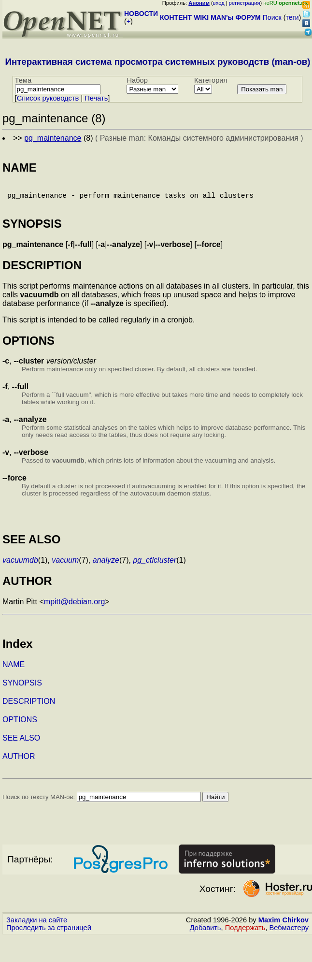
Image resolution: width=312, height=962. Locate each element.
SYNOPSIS (22, 689)
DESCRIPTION (28, 707)
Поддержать (245, 933)
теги (292, 17)
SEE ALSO (21, 744)
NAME (13, 670)
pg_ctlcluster (154, 566)
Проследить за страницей (48, 933)
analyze (106, 566)
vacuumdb (20, 566)
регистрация (244, 3)
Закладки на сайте (36, 926)
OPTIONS (19, 725)
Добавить (205, 933)
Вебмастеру (289, 933)
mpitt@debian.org (74, 607)
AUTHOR (18, 762)
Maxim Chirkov (283, 926)
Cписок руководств (48, 98)
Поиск (272, 17)
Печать (96, 98)
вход (219, 3)
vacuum (65, 566)
